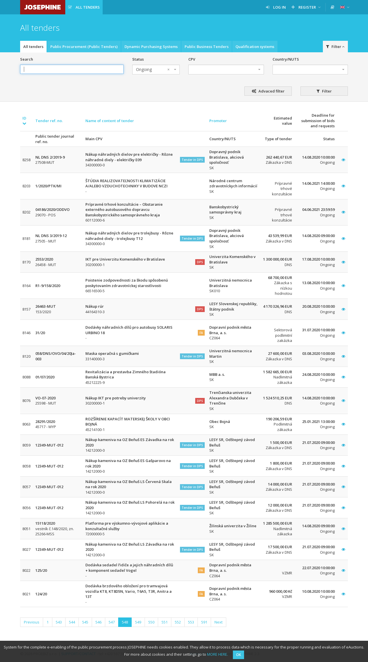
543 (59, 622)
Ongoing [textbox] (153, 69)
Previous (31, 622)
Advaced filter (268, 91)
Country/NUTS (286, 59)
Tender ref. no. (49, 120)
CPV (191, 59)
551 (165, 622)
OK (238, 654)
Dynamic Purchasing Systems (151, 46)
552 (178, 622)
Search (26, 59)
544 (72, 622)
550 (151, 622)
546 (98, 622)
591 (204, 622)
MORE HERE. (217, 654)
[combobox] (156, 69)
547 (112, 622)
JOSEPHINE (42, 7)
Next (218, 622)
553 (191, 622)
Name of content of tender (109, 120)
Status (138, 59)
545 (85, 622)
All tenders (33, 46)
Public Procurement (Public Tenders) (84, 46)
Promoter (218, 120)
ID (24, 121)
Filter (335, 46)
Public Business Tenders (207, 46)
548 (125, 622)
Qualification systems (254, 46)
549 (138, 622)
